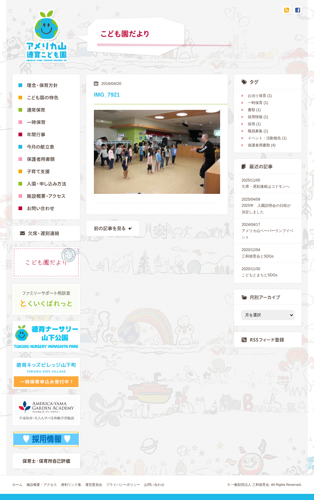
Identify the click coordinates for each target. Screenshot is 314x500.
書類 (251, 110)
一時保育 (255, 103)
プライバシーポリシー (123, 484)
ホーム (17, 484)
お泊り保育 (257, 96)
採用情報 (255, 117)
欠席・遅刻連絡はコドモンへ (268, 183)
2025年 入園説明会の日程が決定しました (268, 205)
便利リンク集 (71, 484)
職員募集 (255, 131)
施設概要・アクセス (41, 484)
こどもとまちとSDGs (268, 271)
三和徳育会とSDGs (268, 252)
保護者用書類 (259, 145)
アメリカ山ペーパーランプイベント (268, 230)
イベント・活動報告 (264, 138)
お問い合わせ (154, 484)
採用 (251, 124)
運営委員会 (93, 484)
